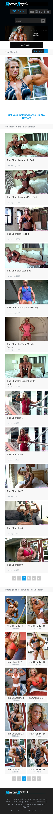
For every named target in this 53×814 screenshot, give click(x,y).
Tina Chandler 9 (15, 565)
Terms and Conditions (34, 802)
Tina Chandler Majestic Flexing (22, 307)
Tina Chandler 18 (36, 769)
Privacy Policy (15, 804)
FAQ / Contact (18, 11)
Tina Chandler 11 (15, 662)
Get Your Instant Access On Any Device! (26, 116)
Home (9, 799)
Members (17, 802)
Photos (17, 799)
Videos (27, 799)
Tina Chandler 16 (36, 734)
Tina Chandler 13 (15, 698)
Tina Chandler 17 (15, 769)
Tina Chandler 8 (15, 528)
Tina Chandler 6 (15, 454)
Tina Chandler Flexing (18, 234)
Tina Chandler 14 (36, 698)
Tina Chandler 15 (15, 734)
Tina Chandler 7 (15, 491)
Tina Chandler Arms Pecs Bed (22, 197)
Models (37, 799)
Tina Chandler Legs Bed (19, 270)
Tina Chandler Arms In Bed (20, 160)
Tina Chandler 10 (36, 626)
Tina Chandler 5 (15, 418)
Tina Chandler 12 (36, 662)
